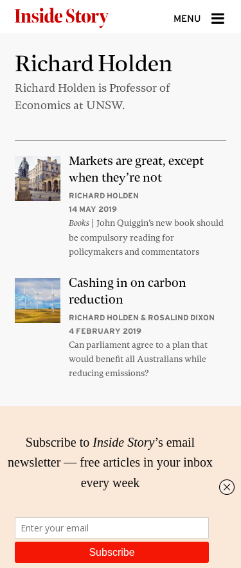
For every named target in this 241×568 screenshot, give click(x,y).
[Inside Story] (82, 17)
